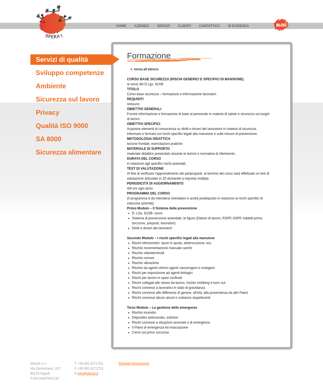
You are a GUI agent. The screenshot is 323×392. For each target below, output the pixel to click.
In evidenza (238, 26)
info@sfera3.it (88, 373)
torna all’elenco (146, 69)
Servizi (163, 26)
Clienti (184, 26)
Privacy (47, 112)
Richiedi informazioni (134, 364)
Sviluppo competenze (70, 72)
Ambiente (51, 86)
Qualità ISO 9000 (62, 125)
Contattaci (209, 26)
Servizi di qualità (62, 59)
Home (121, 26)
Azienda (141, 26)
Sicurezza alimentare (68, 152)
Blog (281, 25)
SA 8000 (49, 139)
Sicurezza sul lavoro (68, 99)
